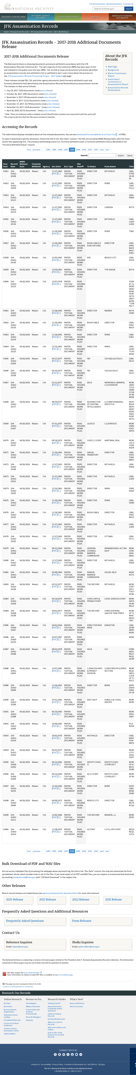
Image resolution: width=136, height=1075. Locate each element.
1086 (60, 149)
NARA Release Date (23, 164)
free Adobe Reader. (33, 972)
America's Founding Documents (122, 16)
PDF (54, 173)
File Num (80, 165)
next (102, 149)
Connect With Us (68, 1050)
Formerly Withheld (36, 165)
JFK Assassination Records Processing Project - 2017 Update (35, 76)
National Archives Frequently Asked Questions (55, 1008)
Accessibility (46, 1064)
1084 (48, 149)
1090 (84, 149)
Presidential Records (12, 1020)
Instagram (63, 1054)
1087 (66, 149)
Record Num (14, 165)
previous (36, 149)
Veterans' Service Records (41, 16)
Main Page (112, 66)
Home (6, 32)
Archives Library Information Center (11, 1029)
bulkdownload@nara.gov (24, 877)
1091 (90, 149)
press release (46, 90)
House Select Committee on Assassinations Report (118, 82)
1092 (96, 149)
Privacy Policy (57, 1064)
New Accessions (76, 1006)
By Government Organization (10, 1010)
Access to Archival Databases (11, 1024)
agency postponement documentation (60, 893)
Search (129, 9)
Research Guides (57, 999)
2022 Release (80, 899)
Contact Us (128, 4)
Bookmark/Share (114, 4)
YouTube (72, 1054)
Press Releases (81, 920)
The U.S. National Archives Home (28, 6)
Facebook (55, 1054)
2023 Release (47, 899)
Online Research (13, 999)
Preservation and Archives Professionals (33, 1011)
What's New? (76, 999)
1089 (78, 149)
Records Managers (33, 1017)
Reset (130, 155)
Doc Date (56, 166)
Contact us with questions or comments (18, 986)
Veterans (29, 1020)
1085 (54, 149)
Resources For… (34, 999)
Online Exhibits (9, 1034)
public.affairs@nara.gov (88, 946)
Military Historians (33, 1006)
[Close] (133, 1050)
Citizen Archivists (97, 4)
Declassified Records (56, 1019)
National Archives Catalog (11, 1016)
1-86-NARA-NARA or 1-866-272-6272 (68, 1071)
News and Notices (77, 1003)
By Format (8, 1006)
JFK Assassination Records (41, 32)
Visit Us (95, 16)
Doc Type (68, 166)
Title (131, 166)
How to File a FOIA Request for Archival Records (56, 1034)
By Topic (7, 1003)
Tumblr (68, 1054)
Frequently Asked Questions (25, 920)
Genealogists (31, 1003)
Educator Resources (68, 16)
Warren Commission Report (117, 74)
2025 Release (14, 899)
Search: (84, 155)
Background (113, 70)
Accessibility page (65, 975)
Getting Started (54, 1003)
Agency (46, 166)
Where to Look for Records (55, 1023)
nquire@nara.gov (20, 946)
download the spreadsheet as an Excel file (96, 134)
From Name (110, 166)
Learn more (112, 1070)
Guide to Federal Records (54, 1015)
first (29, 149)
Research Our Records (14, 16)
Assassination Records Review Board (118, 88)
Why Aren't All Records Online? (57, 1028)
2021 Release (113, 899)
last (107, 149)
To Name (91, 166)
